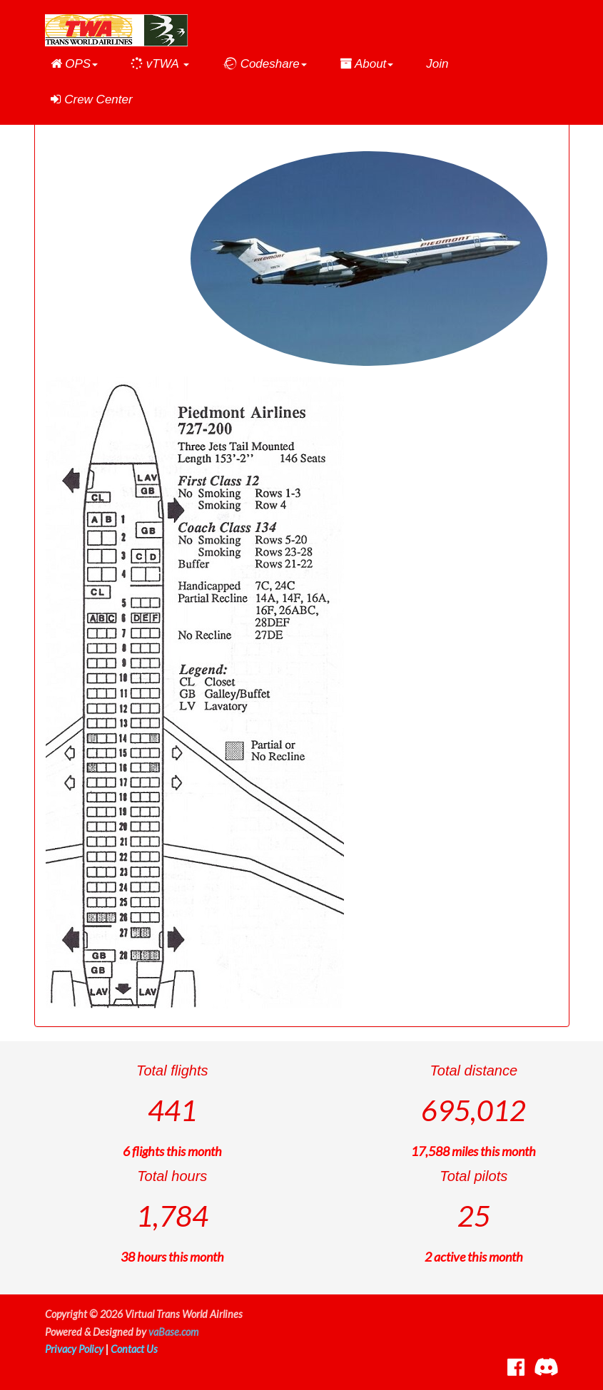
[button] (74, 64)
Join (437, 64)
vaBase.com (173, 1332)
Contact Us (134, 1349)
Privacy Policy (74, 1349)
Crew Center (92, 99)
